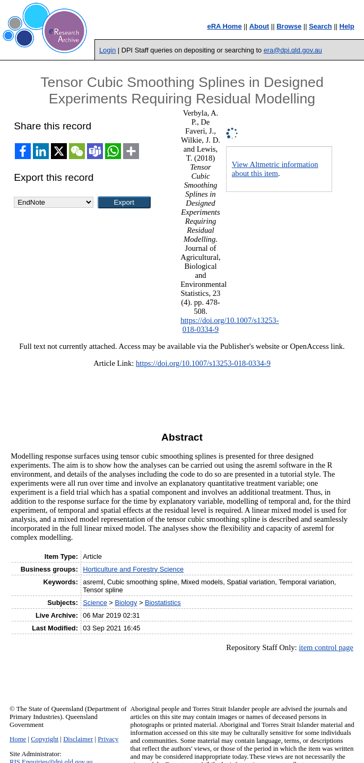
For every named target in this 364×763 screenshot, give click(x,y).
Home (18, 739)
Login (107, 50)
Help (347, 26)
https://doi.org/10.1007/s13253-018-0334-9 (203, 363)
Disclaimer (78, 739)
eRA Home (224, 26)
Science (95, 603)
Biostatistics (163, 603)
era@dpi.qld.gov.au (293, 50)
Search (320, 26)
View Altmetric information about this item (275, 169)
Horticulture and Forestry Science (133, 569)
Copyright (44, 739)
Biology (126, 603)
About (259, 26)
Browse (288, 26)
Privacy (108, 739)
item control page (326, 647)
